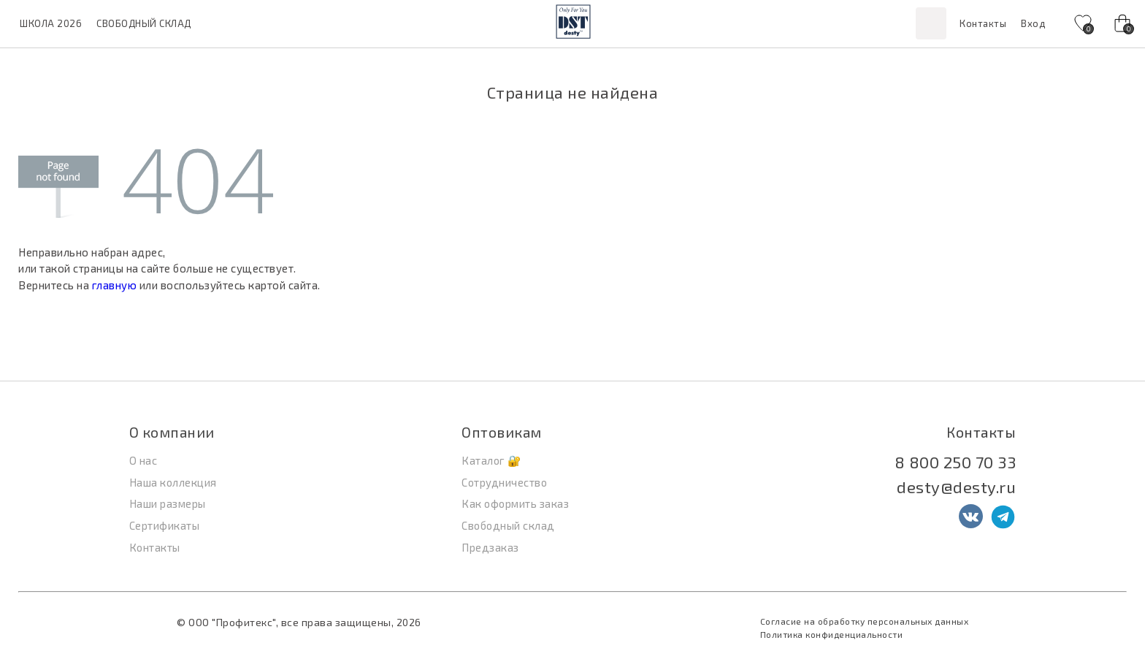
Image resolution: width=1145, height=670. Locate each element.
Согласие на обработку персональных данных (864, 621)
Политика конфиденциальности (831, 634)
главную (114, 285)
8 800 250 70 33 (955, 461)
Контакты (983, 23)
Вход (1033, 23)
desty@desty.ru (956, 486)
